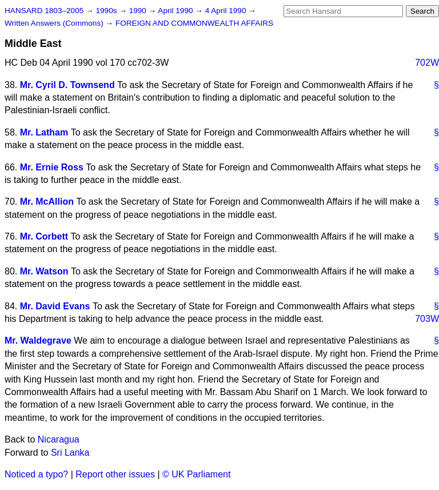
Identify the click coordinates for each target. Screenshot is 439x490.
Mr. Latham (44, 132)
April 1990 (176, 10)
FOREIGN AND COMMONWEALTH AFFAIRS (194, 23)
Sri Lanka (70, 452)
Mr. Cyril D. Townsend (67, 85)
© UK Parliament (196, 474)
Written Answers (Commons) (55, 23)
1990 (139, 10)
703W (427, 319)
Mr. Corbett (44, 236)
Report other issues (115, 474)
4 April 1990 (227, 10)
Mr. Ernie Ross (51, 167)
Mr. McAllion (47, 201)
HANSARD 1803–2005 (44, 10)
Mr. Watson (44, 271)
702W (427, 62)
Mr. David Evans (55, 306)
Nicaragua (58, 439)
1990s (107, 10)
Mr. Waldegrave (38, 340)
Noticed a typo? (36, 474)
